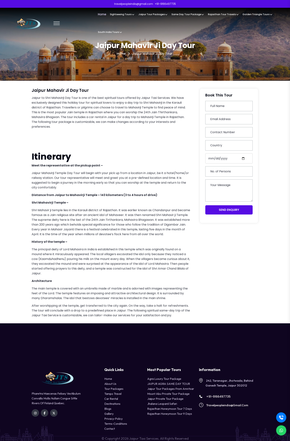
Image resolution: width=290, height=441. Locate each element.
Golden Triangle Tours (257, 14)
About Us (110, 384)
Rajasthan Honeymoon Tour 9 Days (169, 414)
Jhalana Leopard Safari (162, 404)
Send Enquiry (229, 210)
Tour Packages (113, 389)
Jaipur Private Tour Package (165, 399)
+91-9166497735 (215, 396)
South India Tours (110, 32)
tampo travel (113, 394)
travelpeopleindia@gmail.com (227, 405)
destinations (112, 404)
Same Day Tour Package (187, 14)
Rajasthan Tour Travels (223, 14)
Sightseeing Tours (122, 14)
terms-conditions (115, 423)
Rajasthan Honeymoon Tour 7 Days (169, 409)
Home (102, 14)
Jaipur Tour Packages (153, 14)
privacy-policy (113, 418)
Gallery (109, 414)
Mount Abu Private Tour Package (168, 394)
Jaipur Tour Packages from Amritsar (170, 389)
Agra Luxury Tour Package (164, 379)
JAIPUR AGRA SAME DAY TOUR (168, 384)
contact (109, 428)
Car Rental (111, 399)
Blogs (107, 409)
